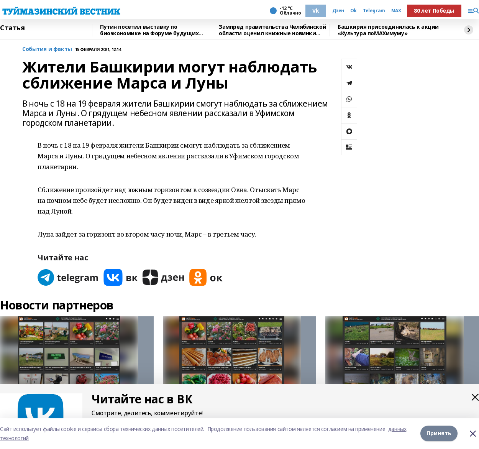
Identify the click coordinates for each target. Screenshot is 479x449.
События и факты (47, 49)
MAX (396, 10)
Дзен (338, 10)
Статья (12, 28)
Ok (353, 10)
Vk (315, 10)
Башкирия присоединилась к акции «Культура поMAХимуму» (388, 30)
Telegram (374, 10)
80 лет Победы (434, 10)
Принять (439, 433)
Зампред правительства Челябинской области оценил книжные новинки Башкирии (272, 30)
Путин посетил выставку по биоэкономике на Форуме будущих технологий (149, 30)
